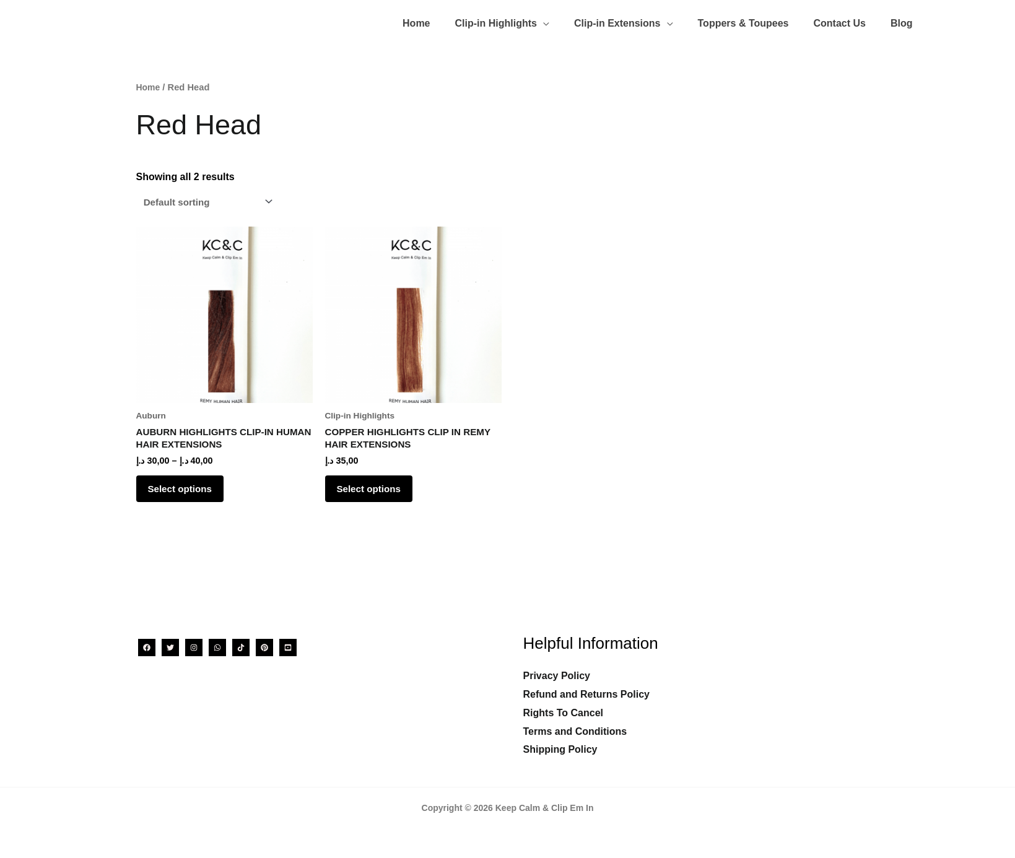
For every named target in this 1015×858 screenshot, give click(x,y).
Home (149, 81)
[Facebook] (146, 647)
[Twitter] (170, 647)
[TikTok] (241, 647)
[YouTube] (288, 647)
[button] (525, 17)
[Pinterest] (264, 647)
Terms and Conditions (575, 731)
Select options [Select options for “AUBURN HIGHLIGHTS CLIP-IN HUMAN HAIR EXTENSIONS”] (188, 488)
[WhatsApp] (217, 647)
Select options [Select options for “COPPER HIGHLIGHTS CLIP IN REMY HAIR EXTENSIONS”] (377, 488)
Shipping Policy (560, 749)
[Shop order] (209, 196)
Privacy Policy (557, 675)
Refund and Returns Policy (586, 694)
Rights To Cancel (563, 713)
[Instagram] (194, 647)
